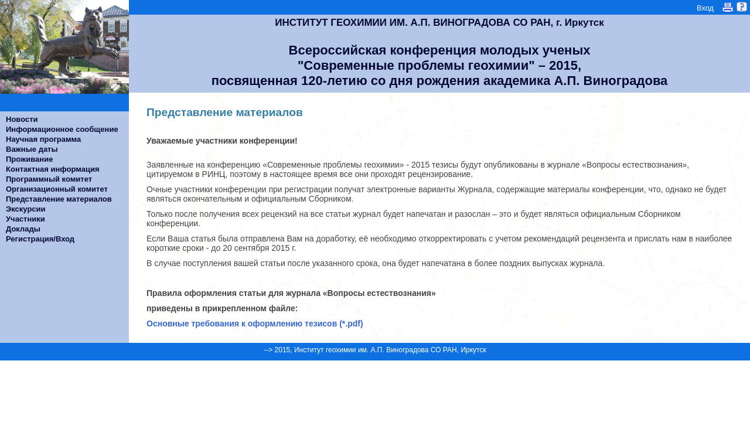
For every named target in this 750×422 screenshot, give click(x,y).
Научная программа (43, 139)
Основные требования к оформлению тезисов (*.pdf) (254, 323)
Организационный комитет (57, 189)
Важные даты (32, 149)
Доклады (23, 228)
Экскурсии (26, 209)
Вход (705, 8)
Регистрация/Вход (40, 238)
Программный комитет (49, 179)
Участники (25, 219)
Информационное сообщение (62, 129)
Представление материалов (59, 199)
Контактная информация (52, 169)
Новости (22, 119)
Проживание (29, 159)
